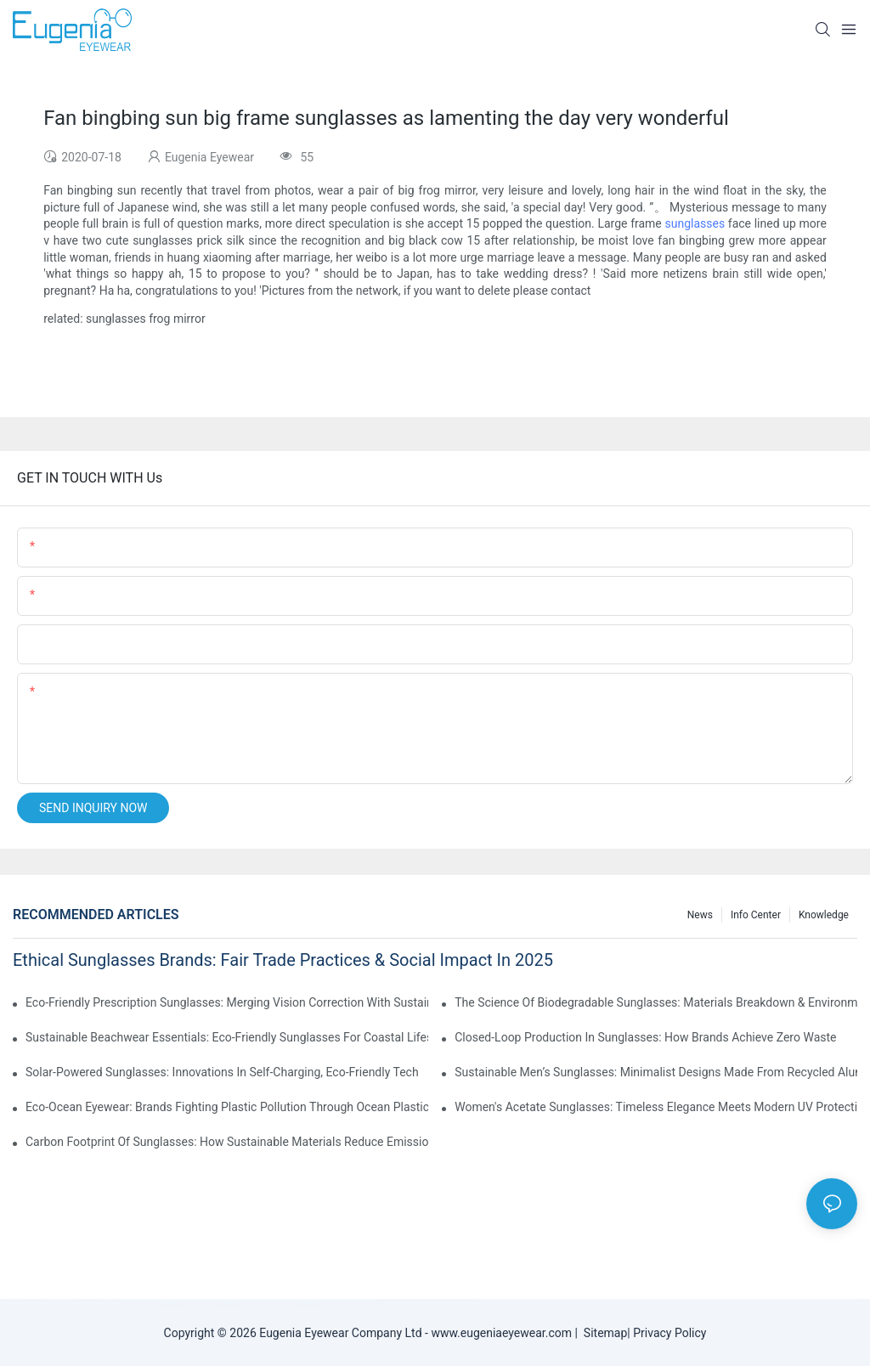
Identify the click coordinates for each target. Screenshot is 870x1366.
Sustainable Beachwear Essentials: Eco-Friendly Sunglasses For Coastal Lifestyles (226, 1037)
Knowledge (824, 915)
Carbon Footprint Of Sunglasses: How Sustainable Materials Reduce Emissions (226, 1142)
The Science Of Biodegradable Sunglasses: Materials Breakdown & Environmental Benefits (656, 1002)
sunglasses (694, 223)
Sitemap (602, 1333)
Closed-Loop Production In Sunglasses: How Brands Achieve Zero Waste (645, 1037)
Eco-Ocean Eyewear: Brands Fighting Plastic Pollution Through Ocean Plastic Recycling (226, 1107)
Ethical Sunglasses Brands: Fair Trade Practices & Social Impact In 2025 (283, 960)
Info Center (756, 915)
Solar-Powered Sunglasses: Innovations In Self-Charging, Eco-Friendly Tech (222, 1072)
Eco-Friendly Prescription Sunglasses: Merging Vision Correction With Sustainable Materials (226, 1002)
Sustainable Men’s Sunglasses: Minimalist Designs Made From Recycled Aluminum (656, 1072)
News (700, 915)
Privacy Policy (669, 1333)
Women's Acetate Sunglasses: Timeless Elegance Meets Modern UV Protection (656, 1107)
